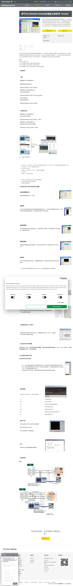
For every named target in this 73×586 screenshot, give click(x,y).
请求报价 (49, 30)
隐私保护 (21, 582)
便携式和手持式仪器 (20, 569)
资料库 (47, 5)
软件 (46, 37)
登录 (51, 1)
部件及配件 (18, 571)
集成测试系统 (19, 573)
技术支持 (58, 5)
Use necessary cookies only (36, 306)
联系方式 (41, 582)
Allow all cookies (57, 306)
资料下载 (31, 46)
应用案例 (47, 40)
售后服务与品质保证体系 (49, 565)
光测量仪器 (18, 558)
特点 (21, 49)
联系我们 (68, 5)
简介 (21, 46)
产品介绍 (37, 5)
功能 (24, 49)
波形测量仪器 (19, 564)
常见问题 (46, 567)
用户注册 (46, 569)
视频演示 (32, 562)
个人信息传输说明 (33, 582)
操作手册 (62, 35)
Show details (61, 302)
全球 (48, 1)
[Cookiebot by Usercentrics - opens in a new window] (61, 278)
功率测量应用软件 (40, 9)
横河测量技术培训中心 (48, 558)
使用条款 (26, 582)
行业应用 (27, 5)
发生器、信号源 (19, 566)
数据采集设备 (19, 562)
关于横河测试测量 (43, 1)
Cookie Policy (47, 582)
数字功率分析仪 (31, 9)
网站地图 (53, 582)
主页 (21, 9)
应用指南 (25, 46)
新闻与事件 (36, 1)
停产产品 (46, 571)
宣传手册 (47, 35)
